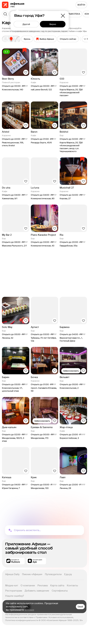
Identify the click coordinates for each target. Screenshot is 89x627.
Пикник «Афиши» (32, 574)
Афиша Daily (12, 574)
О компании (28, 585)
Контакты (72, 585)
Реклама (42, 585)
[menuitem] (72, 14)
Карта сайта (57, 585)
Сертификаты (60, 590)
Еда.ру (68, 574)
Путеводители (53, 574)
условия (29, 609)
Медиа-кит (11, 585)
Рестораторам (13, 590)
